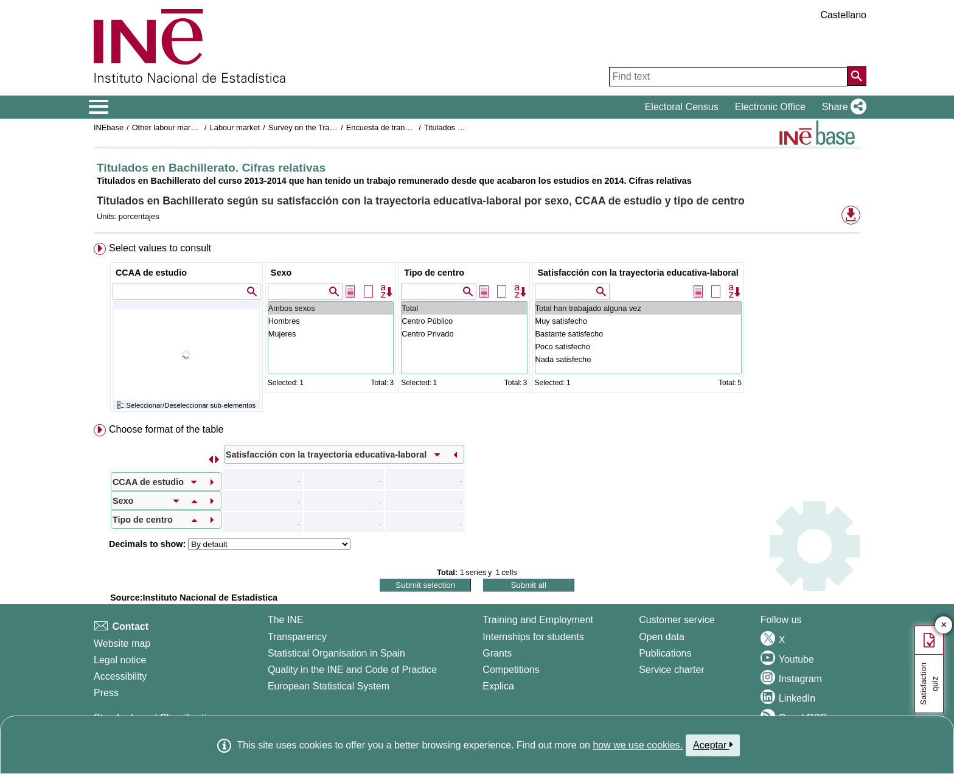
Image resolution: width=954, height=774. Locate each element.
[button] (841, 107)
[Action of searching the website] (856, 76)
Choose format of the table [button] (166, 429)
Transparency (297, 637)
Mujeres (330, 333)
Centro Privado (464, 333)
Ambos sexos (330, 308)
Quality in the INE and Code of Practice (352, 669)
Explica (498, 686)
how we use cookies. (638, 745)
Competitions (510, 669)
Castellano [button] (843, 15)
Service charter (672, 669)
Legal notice (120, 660)
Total (464, 308)
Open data (661, 637)
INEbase (109, 127)
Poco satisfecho (638, 346)
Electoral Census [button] (682, 107)
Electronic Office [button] (770, 107)
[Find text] (728, 76)
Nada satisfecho (638, 359)
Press (106, 693)
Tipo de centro (434, 272)
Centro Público (464, 321)
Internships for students (532, 637)
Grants (497, 653)
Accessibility (120, 676)
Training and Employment (537, 620)
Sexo (281, 272)
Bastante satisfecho (638, 333)
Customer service (676, 620)
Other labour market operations (186, 127)
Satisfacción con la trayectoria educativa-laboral (638, 272)
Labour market (235, 127)
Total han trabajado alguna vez (638, 308)
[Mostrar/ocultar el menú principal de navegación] (99, 107)
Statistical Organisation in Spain (336, 653)
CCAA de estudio (151, 272)
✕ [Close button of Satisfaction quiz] (944, 625)
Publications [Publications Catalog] (665, 653)
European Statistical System (328, 686)
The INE (286, 620)
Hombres (330, 321)
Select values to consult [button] (160, 248)
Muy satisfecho (638, 321)
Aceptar (713, 744)
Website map (122, 643)
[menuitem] (477, 330)
